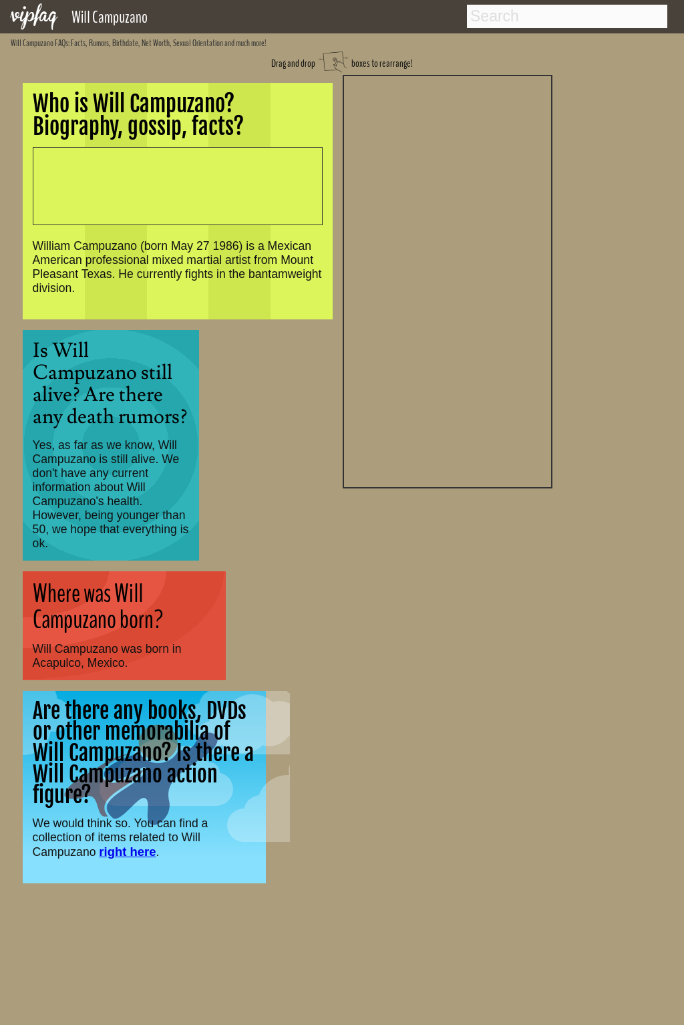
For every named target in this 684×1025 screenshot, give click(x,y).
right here (127, 852)
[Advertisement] (447, 280)
